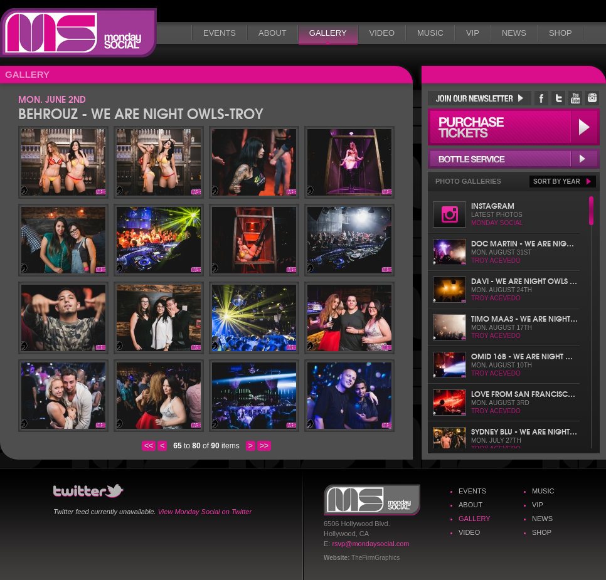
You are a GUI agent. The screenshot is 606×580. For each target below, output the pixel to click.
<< (148, 445)
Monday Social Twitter (558, 98)
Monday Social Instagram (592, 98)
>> (264, 445)
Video (382, 33)
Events (219, 33)
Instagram (492, 205)
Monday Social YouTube (575, 98)
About (272, 33)
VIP (472, 33)
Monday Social (78, 33)
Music (430, 33)
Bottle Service (514, 159)
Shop (560, 33)
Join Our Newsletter (479, 98)
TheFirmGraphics (375, 557)
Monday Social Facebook (541, 98)
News (514, 33)
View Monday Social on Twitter (205, 511)
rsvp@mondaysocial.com (370, 543)
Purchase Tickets (514, 126)
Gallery (328, 33)
